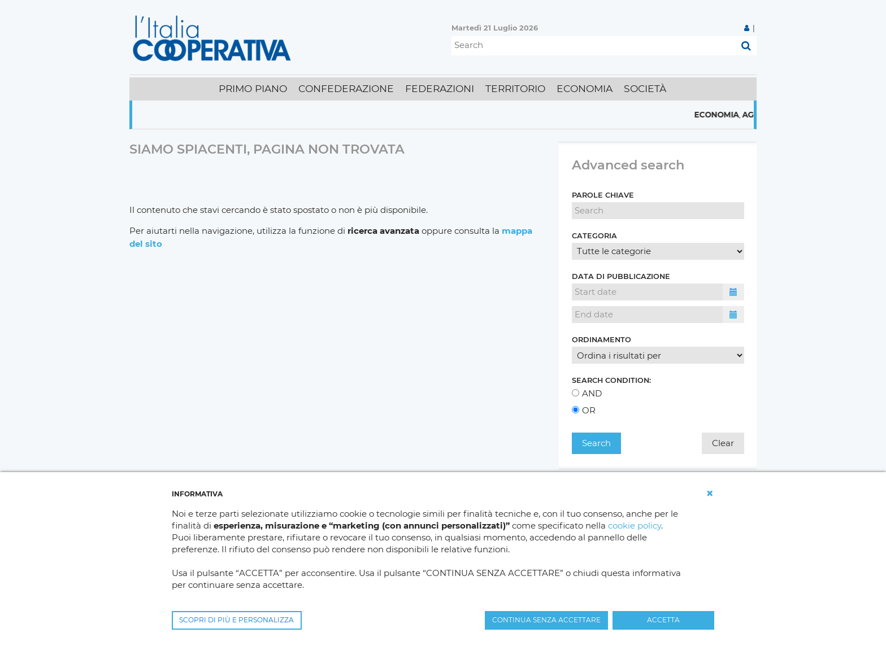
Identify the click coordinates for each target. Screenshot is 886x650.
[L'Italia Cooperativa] (214, 37)
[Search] (593, 45)
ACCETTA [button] (663, 620)
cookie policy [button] (634, 525)
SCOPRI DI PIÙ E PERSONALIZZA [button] (236, 620)
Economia (727, 114)
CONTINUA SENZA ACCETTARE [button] (546, 620)
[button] (709, 493)
